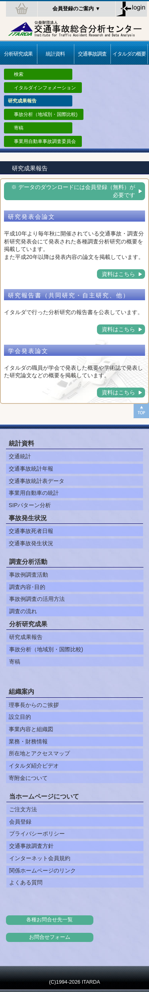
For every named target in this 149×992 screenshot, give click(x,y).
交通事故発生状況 (31, 543)
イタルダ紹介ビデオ (34, 765)
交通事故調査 (92, 54)
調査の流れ (23, 611)
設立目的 (20, 717)
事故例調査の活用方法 (37, 599)
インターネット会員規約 (39, 858)
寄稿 (18, 128)
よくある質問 (26, 882)
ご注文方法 (23, 809)
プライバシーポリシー (37, 833)
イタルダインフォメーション (45, 88)
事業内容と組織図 (31, 729)
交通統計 (20, 456)
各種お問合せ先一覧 (49, 920)
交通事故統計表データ (36, 481)
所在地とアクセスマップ (39, 753)
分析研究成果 (18, 54)
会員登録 (20, 821)
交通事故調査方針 (31, 846)
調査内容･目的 (27, 587)
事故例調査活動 (28, 574)
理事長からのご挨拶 (34, 705)
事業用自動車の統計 (34, 493)
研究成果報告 (26, 637)
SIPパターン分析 (30, 505)
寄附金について (28, 778)
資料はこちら (118, 274)
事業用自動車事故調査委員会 (45, 141)
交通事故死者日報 (31, 531)
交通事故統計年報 (31, 468)
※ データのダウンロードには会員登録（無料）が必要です (73, 191)
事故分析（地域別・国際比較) (45, 114)
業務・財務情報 (28, 741)
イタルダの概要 (129, 54)
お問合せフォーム (49, 937)
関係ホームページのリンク (42, 870)
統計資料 (55, 54)
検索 (18, 74)
